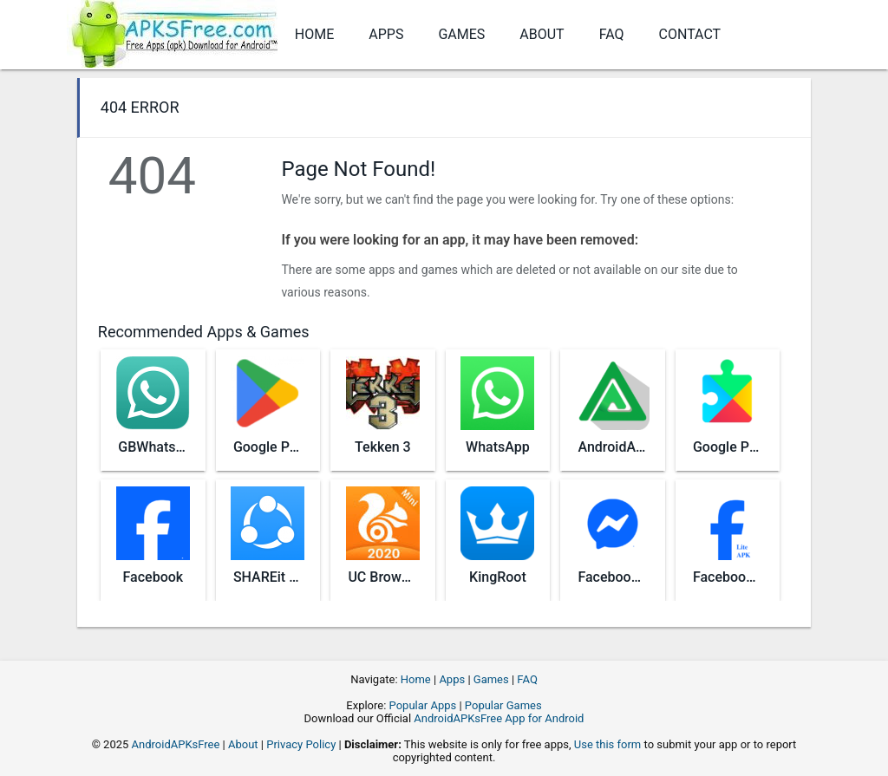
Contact (690, 34)
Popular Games (503, 705)
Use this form (608, 744)
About (541, 34)
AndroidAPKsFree (176, 744)
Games (461, 34)
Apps (386, 34)
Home (314, 34)
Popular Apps (423, 705)
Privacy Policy (301, 744)
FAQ (611, 34)
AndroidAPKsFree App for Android (499, 718)
